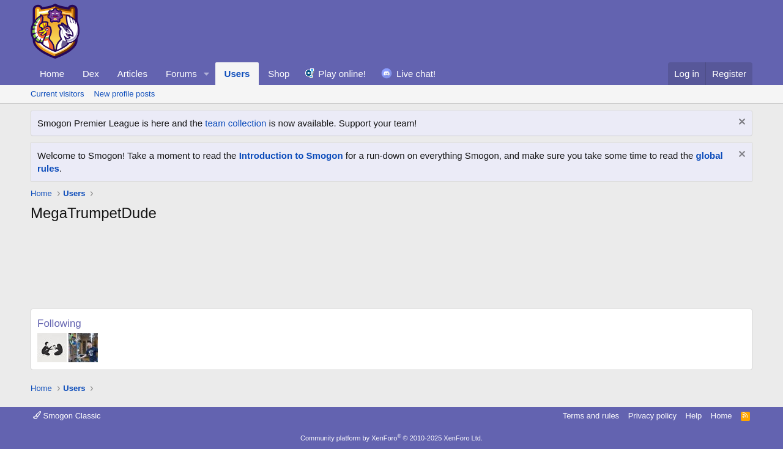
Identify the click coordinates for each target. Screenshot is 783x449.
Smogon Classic (67, 415)
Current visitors (57, 93)
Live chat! (416, 73)
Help (694, 415)
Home (52, 73)
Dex (91, 73)
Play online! (342, 73)
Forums (181, 73)
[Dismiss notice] (740, 123)
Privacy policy (652, 415)
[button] (206, 73)
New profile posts (124, 93)
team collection (235, 123)
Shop (278, 73)
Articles (132, 73)
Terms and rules (591, 415)
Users (237, 73)
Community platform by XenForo (391, 438)
